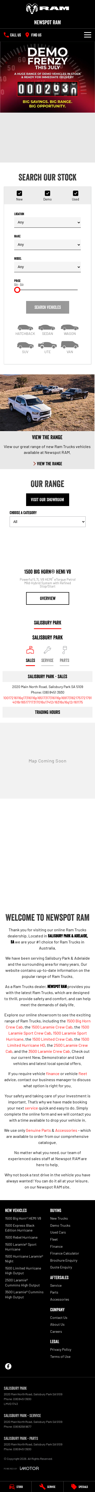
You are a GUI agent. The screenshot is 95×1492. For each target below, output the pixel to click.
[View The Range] (47, 421)
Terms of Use (60, 1356)
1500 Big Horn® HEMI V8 (23, 1218)
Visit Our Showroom (47, 499)
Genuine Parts (38, 1130)
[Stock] (15, 1486)
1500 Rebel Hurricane (21, 1237)
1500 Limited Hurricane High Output (23, 1270)
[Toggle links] (21, 1468)
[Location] (30, 656)
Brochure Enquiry (63, 1260)
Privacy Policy (60, 1349)
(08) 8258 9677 (22, 1426)
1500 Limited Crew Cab (52, 1039)
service (31, 1107)
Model (47, 264)
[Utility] (47, 346)
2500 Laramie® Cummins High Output (22, 1282)
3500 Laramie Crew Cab (49, 1051)
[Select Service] (47, 656)
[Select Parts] (64, 656)
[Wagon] (70, 328)
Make (47, 242)
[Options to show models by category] (48, 521)
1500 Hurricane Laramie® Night (24, 1258)
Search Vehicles (47, 307)
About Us (57, 1324)
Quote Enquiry (61, 1267)
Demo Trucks (60, 1225)
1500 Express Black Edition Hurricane (19, 1228)
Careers (56, 1331)
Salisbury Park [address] (47, 623)
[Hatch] (25, 328)
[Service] (47, 1486)
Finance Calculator (64, 1253)
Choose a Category (48, 518)
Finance (56, 1246)
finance (53, 1073)
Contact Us (58, 1317)
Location (47, 220)
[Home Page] (47, 9)
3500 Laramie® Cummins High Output (24, 1294)
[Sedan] (47, 328)
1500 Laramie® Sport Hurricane (20, 1247)
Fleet (54, 1239)
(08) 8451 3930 (53, 692)
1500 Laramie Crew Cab (51, 1026)
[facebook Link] (8, 1366)
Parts (54, 1292)
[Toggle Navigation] (87, 35)
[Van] (70, 346)
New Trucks (59, 1218)
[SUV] (25, 346)
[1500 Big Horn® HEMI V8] (48, 568)
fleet (83, 1073)
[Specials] (79, 1486)
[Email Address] (47, 700)
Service (56, 1285)
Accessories (66, 1130)
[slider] (17, 290)
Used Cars (58, 1232)
